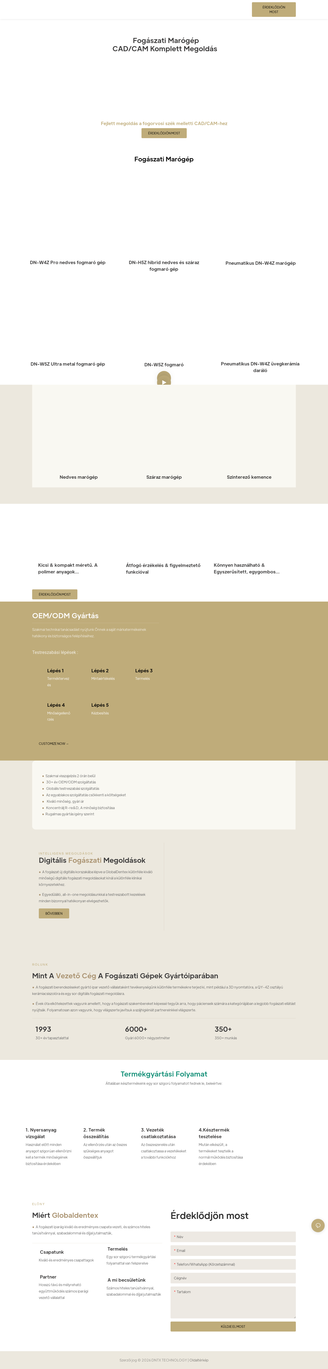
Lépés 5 (100, 705)
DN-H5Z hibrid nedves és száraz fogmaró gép (164, 265)
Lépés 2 (100, 670)
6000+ (136, 1029)
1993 (43, 1029)
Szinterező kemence (249, 477)
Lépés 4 (56, 705)
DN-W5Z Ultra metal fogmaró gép (68, 364)
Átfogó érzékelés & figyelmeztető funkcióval (163, 568)
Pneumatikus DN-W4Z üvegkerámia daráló (260, 367)
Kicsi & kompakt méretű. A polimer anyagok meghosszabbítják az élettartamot (76, 568)
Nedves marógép (79, 477)
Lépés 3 (144, 670)
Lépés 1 (55, 670)
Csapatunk (51, 1252)
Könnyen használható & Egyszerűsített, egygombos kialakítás (245, 568)
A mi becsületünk (126, 1280)
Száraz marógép (164, 477)
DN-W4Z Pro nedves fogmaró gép (68, 262)
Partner (48, 1277)
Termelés (117, 1249)
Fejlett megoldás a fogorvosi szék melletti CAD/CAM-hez (164, 123)
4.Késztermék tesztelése (214, 1133)
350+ (223, 1029)
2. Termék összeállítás (96, 1133)
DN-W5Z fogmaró (164, 364)
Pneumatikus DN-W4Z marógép (260, 263)
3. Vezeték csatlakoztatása (158, 1133)
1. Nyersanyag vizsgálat (41, 1133)
